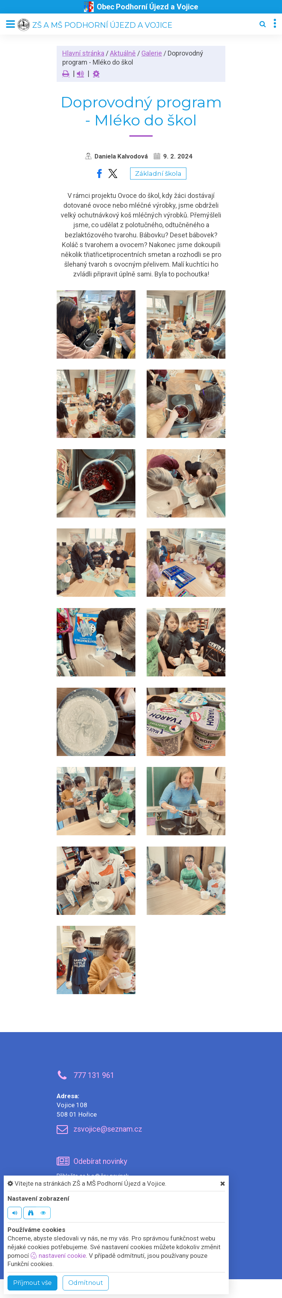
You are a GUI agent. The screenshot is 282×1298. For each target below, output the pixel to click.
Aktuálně (123, 53)
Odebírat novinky (100, 1161)
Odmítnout (85, 1282)
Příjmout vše (32, 1282)
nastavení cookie (58, 1255)
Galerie (151, 53)
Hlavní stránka (83, 53)
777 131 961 (94, 1075)
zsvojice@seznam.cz (108, 1129)
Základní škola (158, 173)
